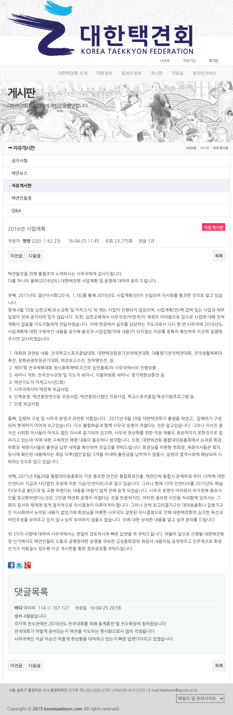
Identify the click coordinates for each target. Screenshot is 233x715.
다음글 (34, 256)
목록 (219, 256)
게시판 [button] (156, 73)
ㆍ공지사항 (18, 161)
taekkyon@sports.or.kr (178, 690)
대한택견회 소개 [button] (72, 73)
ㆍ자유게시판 (20, 186)
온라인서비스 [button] (205, 73)
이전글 (16, 256)
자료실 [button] (178, 73)
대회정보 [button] (104, 73)
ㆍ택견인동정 (20, 198)
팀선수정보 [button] (131, 73)
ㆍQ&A (14, 211)
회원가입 (189, 61)
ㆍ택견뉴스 (18, 173)
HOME (165, 61)
